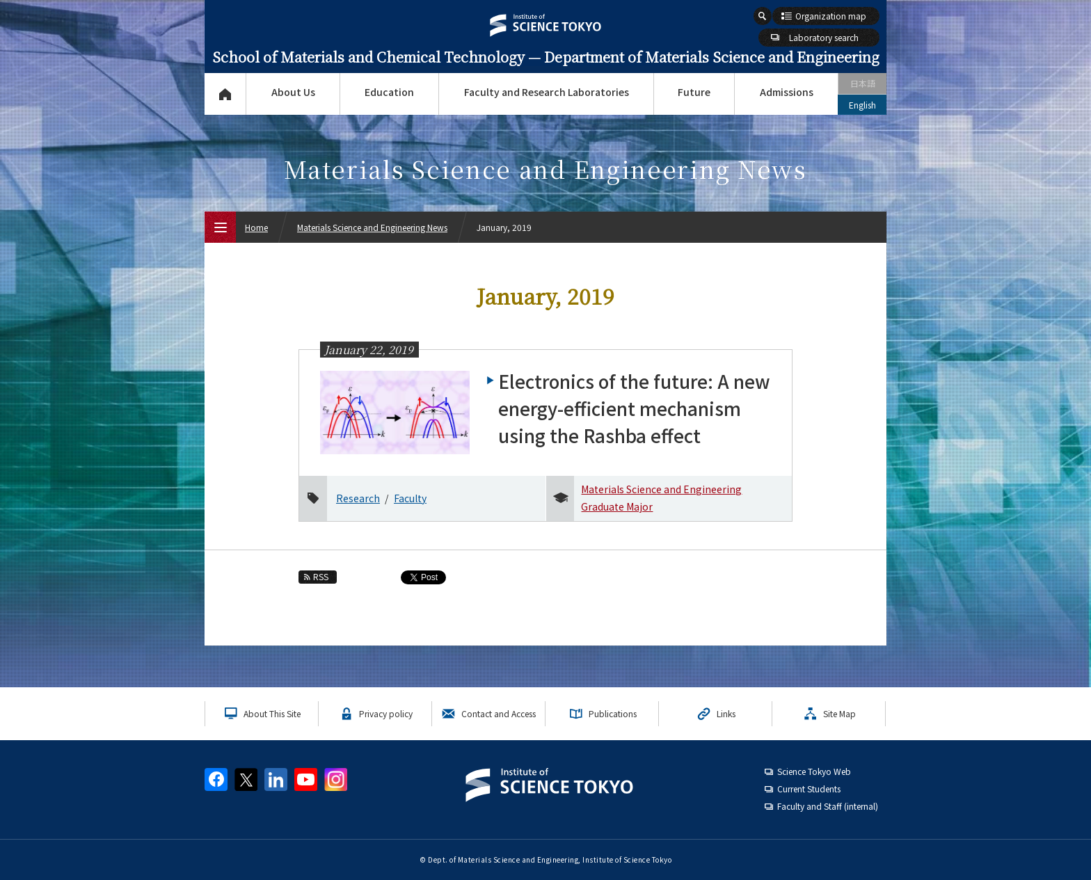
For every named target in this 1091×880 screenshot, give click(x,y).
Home (256, 227)
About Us (293, 92)
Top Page (225, 94)
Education (389, 92)
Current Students (809, 788)
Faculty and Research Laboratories (546, 92)
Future (694, 92)
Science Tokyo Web (814, 771)
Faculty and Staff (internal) (827, 806)
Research (358, 498)
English (862, 105)
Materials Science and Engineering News (372, 227)
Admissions (786, 92)
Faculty (410, 498)
